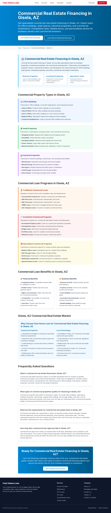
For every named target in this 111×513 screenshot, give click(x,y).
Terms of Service (103, 508)
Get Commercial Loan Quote (30, 38)
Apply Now (102, 2)
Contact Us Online (90, 497)
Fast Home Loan (11, 2)
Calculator (60, 3)
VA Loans (60, 495)
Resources (26, 48)
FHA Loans (60, 492)
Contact (68, 3)
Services (44, 3)
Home (37, 3)
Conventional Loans (63, 497)
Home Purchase (62, 486)
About (52, 3)
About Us (87, 486)
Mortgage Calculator (90, 489)
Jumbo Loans (61, 500)
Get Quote (91, 2)
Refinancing (61, 489)
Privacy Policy (92, 508)
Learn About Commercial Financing (59, 38)
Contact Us (87, 492)
